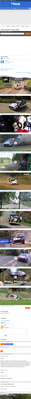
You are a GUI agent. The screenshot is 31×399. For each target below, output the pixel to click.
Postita (5, 335)
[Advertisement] (15, 17)
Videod (2, 31)
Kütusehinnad (7, 0)
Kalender (18, 26)
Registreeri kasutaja (9, 344)
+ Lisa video (9, 31)
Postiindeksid (13, 0)
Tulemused (22, 26)
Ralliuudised (13, 26)
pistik (8, 60)
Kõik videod (28, 307)
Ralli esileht (8, 26)
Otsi (27, 33)
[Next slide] (30, 26)
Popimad (5, 31)
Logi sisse (2, 344)
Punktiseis (27, 26)
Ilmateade (2, 0)
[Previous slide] (1, 26)
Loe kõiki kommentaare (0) (5, 320)
